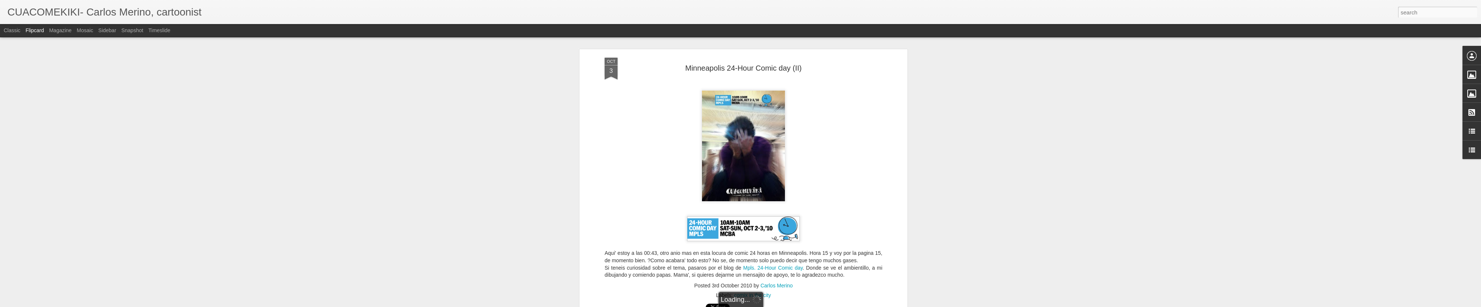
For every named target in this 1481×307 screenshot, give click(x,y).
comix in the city (752, 282)
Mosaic (85, 30)
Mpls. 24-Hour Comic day (773, 255)
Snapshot (132, 30)
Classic (12, 30)
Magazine (60, 30)
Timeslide (159, 30)
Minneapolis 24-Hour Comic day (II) (743, 55)
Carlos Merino (776, 273)
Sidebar (107, 30)
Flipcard (35, 30)
